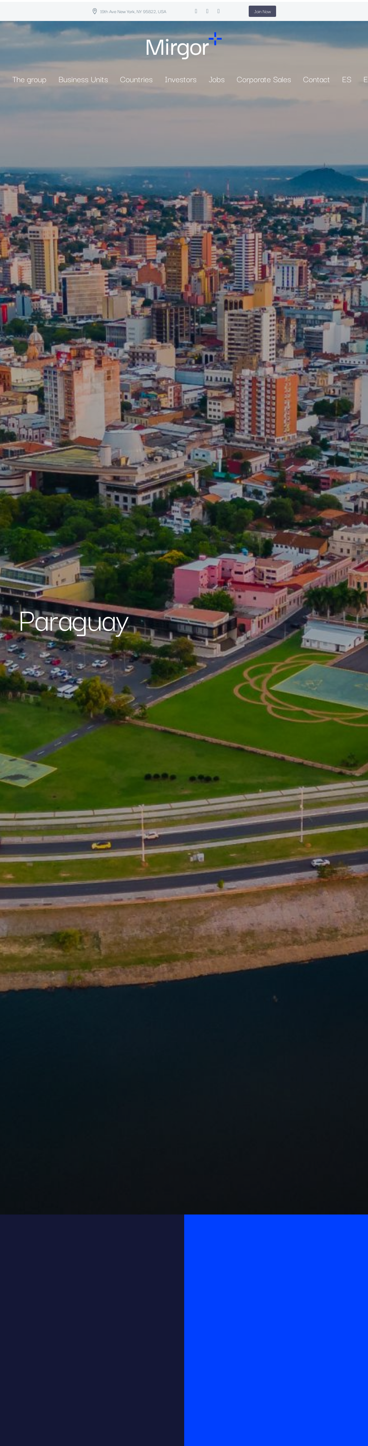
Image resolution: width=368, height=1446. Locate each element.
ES (346, 78)
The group (29, 78)
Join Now (262, 11)
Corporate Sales (264, 78)
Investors (181, 78)
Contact (316, 78)
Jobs (217, 78)
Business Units (83, 78)
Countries (136, 78)
